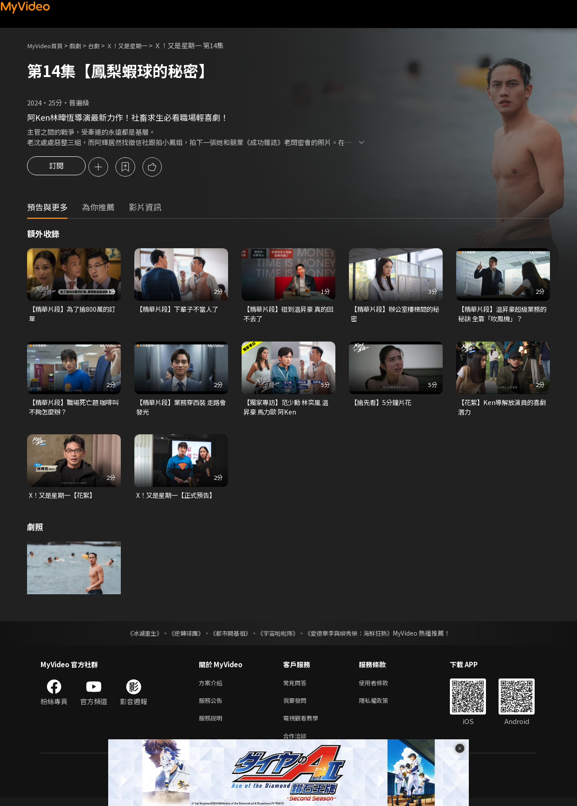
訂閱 (56, 167)
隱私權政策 (381, 705)
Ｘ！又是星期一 (139, 45)
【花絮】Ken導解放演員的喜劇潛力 (501, 409)
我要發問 (296, 705)
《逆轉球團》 (181, 636)
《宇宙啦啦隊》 (278, 636)
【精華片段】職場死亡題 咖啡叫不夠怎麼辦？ (73, 409)
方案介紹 (212, 687)
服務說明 (212, 724)
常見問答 (296, 687)
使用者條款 (381, 687)
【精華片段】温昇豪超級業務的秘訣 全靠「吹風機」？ (502, 315)
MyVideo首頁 (47, 45)
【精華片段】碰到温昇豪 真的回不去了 (288, 315)
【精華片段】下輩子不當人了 (180, 310)
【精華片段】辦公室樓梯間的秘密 (395, 315)
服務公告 (212, 705)
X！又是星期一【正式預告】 (178, 498)
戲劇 (81, 45)
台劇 (102, 45)
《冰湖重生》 (137, 636)
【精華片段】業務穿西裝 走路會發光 (180, 409)
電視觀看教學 (303, 724)
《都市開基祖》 (228, 636)
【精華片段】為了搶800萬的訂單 (71, 315)
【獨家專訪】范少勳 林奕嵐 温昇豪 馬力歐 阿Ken (284, 409)
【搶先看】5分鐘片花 (383, 404)
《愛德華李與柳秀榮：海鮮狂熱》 (354, 636)
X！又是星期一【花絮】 (65, 498)
